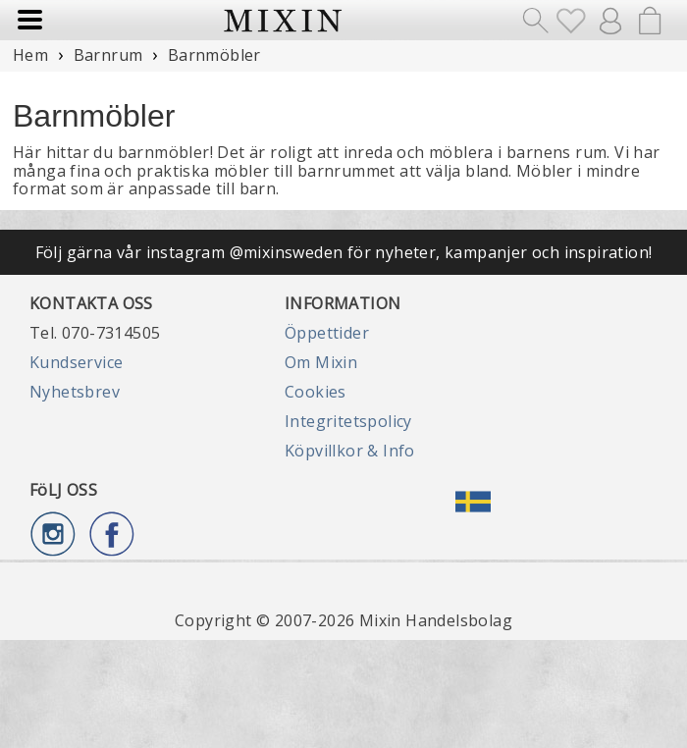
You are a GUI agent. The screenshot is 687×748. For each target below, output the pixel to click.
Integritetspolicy (348, 421)
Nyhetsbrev (74, 391)
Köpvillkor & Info (350, 450)
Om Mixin (321, 362)
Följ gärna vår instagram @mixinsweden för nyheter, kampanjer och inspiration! (344, 252)
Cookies (315, 391)
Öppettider (327, 333)
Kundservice (76, 362)
